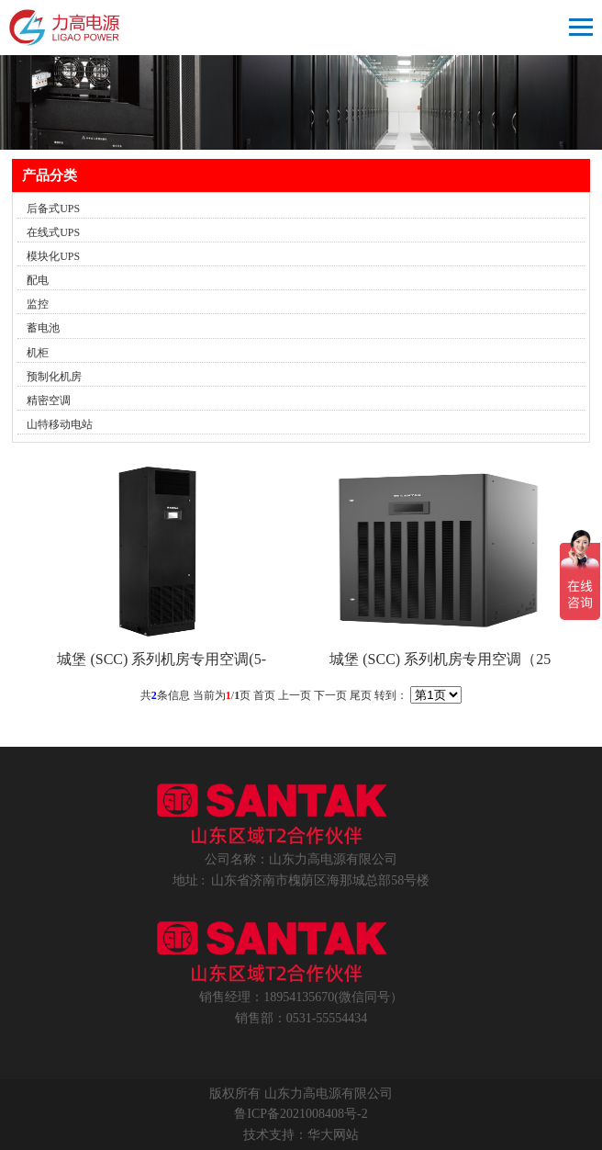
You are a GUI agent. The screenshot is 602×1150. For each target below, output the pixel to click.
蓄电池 (43, 327)
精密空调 (49, 400)
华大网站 (333, 1135)
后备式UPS (53, 208)
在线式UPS (53, 232)
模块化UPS (53, 256)
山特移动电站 (60, 424)
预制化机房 (54, 376)
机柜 (38, 352)
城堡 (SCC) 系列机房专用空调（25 (440, 659)
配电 (38, 280)
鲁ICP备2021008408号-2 (300, 1114)
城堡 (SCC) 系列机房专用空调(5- (161, 659)
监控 (38, 304)
